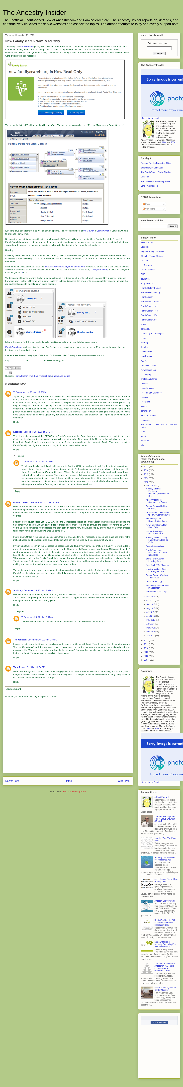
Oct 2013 (150, 600)
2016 (146, 470)
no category (146, 374)
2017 (146, 466)
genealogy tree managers (152, 333)
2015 (146, 474)
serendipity (146, 411)
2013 (146, 482)
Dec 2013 (151, 485)
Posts (146, 204)
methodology (146, 352)
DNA (143, 274)
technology (146, 420)
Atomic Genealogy (154, 581)
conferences (146, 265)
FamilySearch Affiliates (151, 302)
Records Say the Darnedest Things (156, 163)
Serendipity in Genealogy (152, 168)
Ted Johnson (20, 639)
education (145, 279)
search (144, 406)
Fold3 (143, 324)
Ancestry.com (147, 242)
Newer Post (12, 780)
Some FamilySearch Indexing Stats (155, 560)
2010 (146, 648)
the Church (88, 231)
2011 (146, 644)
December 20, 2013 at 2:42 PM (44, 502)
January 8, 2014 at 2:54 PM (32, 667)
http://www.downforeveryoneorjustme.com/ (65, 266)
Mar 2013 (150, 628)
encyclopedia (147, 283)
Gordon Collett (20, 502)
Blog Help (145, 247)
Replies (20, 456)
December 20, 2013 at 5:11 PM (39, 461)
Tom (15, 667)
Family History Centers (151, 288)
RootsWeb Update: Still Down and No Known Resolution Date (165, 922)
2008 (146, 656)
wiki (142, 445)
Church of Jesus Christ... (152, 256)
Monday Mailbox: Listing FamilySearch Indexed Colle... (157, 540)
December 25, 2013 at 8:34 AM (38, 590)
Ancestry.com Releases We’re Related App (165, 858)
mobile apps (146, 356)
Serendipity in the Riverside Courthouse (157, 520)
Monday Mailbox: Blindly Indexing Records (156, 570)
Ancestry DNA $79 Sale (165, 901)
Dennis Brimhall (148, 270)
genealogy (145, 329)
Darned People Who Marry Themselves (158, 576)
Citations (145, 177)
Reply (16, 422)
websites (145, 441)
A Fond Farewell (162, 797)
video (143, 436)
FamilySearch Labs (149, 306)
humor (144, 338)
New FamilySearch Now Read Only (156, 526)
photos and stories (61, 376)
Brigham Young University (152, 251)
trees (143, 431)
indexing (144, 342)
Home (68, 780)
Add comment (13, 689)
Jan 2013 (150, 635)
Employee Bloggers (149, 186)
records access (147, 388)
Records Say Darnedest (151, 393)
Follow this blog (159, 1022)
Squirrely (18, 590)
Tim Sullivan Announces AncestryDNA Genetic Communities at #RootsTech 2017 (165, 967)
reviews (144, 397)
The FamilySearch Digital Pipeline (156, 172)
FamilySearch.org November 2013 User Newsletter (156, 552)
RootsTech (145, 402)
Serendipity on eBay (155, 546)
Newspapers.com (148, 370)
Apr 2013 (150, 624)
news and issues (148, 365)
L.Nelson (17, 432)
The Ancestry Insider (34, 12)
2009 (146, 652)
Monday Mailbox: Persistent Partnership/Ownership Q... (157, 492)
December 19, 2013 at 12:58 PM (31, 392)
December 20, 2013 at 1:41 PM (38, 432)
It (22, 272)
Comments (149, 209)
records (144, 384)
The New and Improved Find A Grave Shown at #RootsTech (165, 818)
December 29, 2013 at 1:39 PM (42, 639)
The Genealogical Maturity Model (155, 181)
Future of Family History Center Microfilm (165, 989)
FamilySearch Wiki (149, 315)
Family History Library (150, 292)
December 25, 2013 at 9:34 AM (38, 617)
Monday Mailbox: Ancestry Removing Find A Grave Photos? (165, 944)
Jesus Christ (103, 231)
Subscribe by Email (150, 118)
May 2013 (151, 620)
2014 (146, 478)
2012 (146, 640)
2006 (173, 142)
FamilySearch (27, 46)
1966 (164, 142)
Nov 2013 (151, 597)
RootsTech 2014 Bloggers (157, 565)
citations (144, 260)
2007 (146, 660)
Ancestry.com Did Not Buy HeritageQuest (166, 880)
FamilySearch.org (99, 269)
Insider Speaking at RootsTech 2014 (154, 532)
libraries (144, 347)
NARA (143, 361)
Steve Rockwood (148, 415)
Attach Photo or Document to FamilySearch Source (158, 513)
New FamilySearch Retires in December (158, 586)
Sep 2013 (151, 604)
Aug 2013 (151, 608)
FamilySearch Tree (24, 376)
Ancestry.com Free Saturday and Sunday (157, 501)
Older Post (124, 780)
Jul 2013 (150, 612)
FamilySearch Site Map (156, 592)
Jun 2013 (150, 616)
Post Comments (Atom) (74, 791)
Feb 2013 (150, 631)
